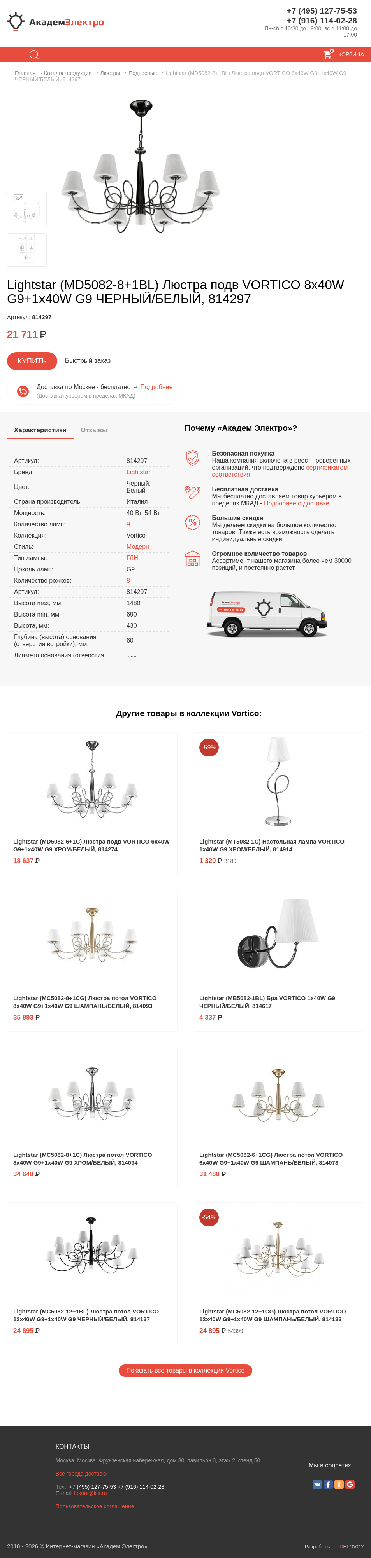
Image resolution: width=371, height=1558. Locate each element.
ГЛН (132, 558)
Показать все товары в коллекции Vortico (186, 1370)
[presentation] (40, 430)
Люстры (110, 73)
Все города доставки (82, 1474)
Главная (25, 73)
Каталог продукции (68, 73)
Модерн (138, 546)
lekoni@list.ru (90, 1493)
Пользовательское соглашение (95, 1506)
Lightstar (138, 472)
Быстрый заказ (88, 360)
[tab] (40, 431)
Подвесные (142, 73)
